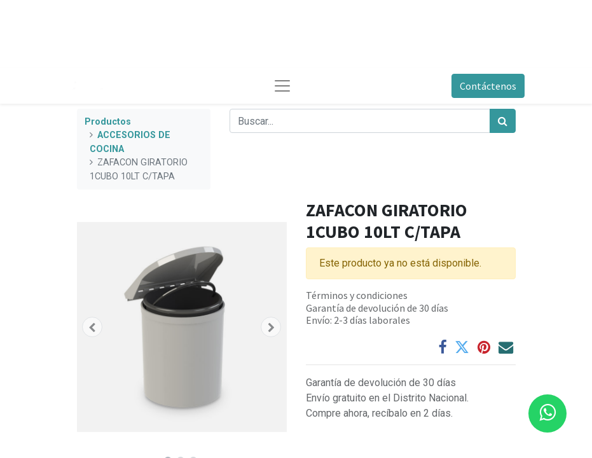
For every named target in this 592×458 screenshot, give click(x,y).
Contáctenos (488, 86)
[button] (93, 327)
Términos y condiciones (357, 295)
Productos (108, 121)
